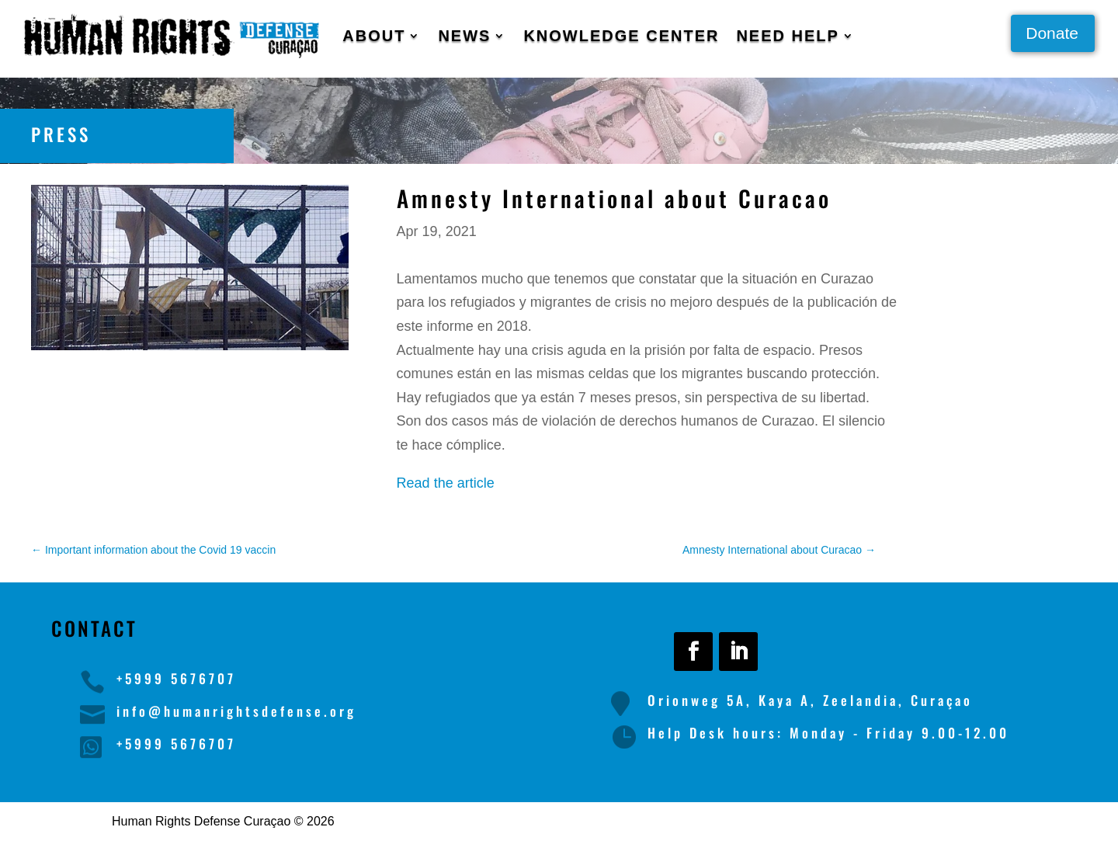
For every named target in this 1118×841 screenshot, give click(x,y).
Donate (1052, 33)
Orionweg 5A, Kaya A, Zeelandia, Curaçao (810, 700)
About (373, 35)
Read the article (446, 483)
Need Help (787, 35)
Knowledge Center (621, 35)
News (464, 35)
